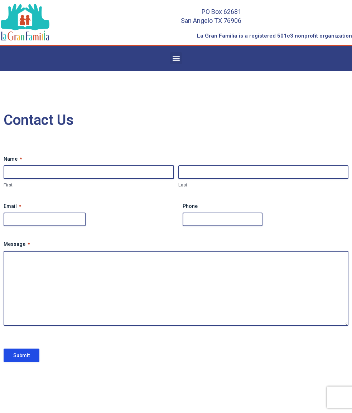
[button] (176, 58)
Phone (190, 206)
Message (17, 244)
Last (182, 185)
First (8, 185)
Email (12, 206)
